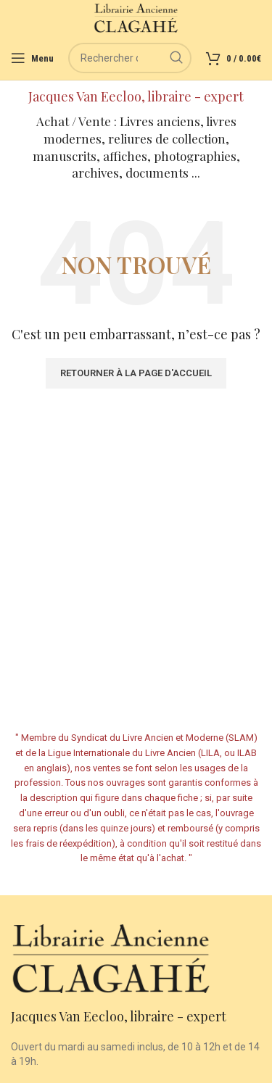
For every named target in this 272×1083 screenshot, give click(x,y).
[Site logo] (136, 17)
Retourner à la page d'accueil (136, 373)
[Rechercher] (129, 58)
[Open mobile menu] (32, 57)
